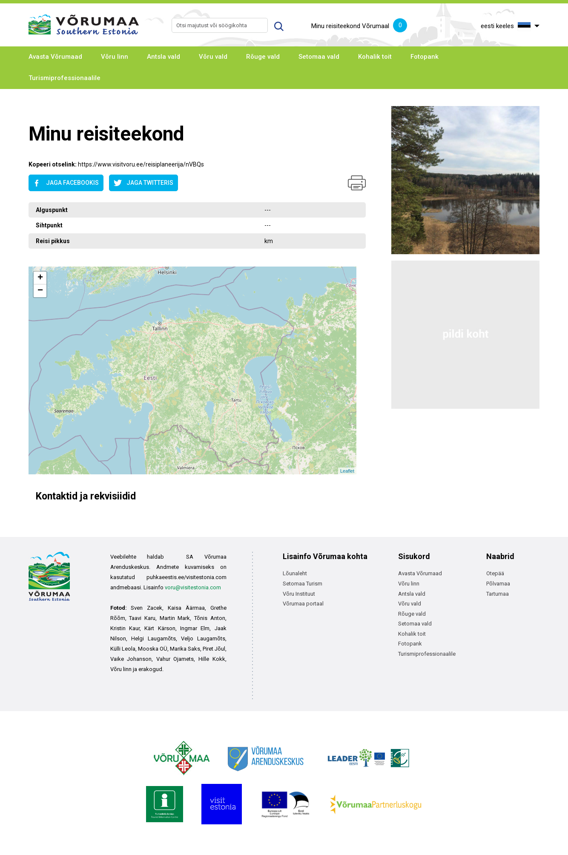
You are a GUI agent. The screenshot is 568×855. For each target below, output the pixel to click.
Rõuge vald (263, 56)
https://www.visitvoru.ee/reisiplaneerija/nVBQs (141, 164)
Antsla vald (163, 56)
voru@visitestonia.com (193, 587)
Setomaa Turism (302, 583)
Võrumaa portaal (303, 603)
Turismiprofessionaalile (64, 78)
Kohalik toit (375, 56)
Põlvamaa (498, 583)
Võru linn (114, 56)
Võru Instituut (299, 594)
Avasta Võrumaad (55, 56)
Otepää (495, 573)
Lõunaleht (295, 573)
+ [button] (40, 278)
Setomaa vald (318, 56)
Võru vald (213, 56)
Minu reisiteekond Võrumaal (359, 26)
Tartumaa (497, 594)
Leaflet (347, 470)
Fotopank (424, 56)
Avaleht (38, 109)
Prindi (357, 182)
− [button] (40, 290)
